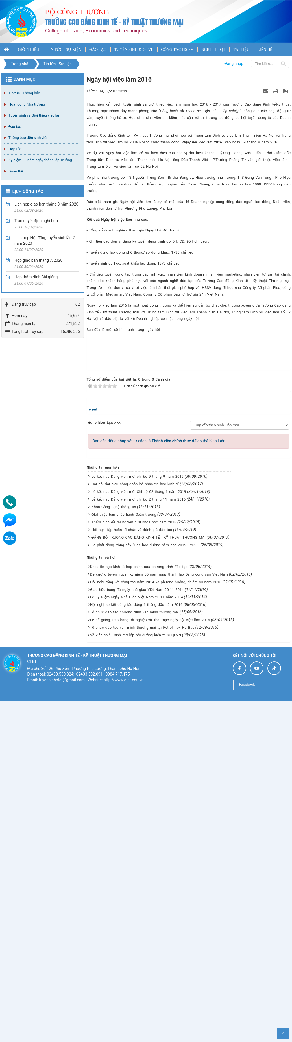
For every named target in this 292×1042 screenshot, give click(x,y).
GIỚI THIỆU (28, 49)
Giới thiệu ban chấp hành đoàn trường (123, 849)
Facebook (247, 1019)
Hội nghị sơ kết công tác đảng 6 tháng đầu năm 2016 (136, 939)
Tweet (92, 744)
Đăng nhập (234, 63)
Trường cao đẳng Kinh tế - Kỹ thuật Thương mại (114, 22)
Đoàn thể (15, 171)
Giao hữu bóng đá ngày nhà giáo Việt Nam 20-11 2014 (137, 924)
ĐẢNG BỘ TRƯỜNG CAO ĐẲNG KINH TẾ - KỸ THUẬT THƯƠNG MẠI (148, 872)
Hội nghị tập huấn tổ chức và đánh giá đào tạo (131, 864)
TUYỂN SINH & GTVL (133, 49)
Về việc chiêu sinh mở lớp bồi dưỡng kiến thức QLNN (135, 969)
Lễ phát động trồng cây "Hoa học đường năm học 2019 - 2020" (145, 879)
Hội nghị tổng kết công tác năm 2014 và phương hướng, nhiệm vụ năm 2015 (155, 916)
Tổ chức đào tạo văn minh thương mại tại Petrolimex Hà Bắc (142, 962)
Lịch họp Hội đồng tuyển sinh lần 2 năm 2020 (44, 240)
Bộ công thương (77, 12)
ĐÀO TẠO (97, 49)
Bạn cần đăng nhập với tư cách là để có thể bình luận (159, 775)
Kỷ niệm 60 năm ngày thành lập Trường (40, 160)
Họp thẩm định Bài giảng (36, 277)
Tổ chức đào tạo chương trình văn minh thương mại (134, 947)
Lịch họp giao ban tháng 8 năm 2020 (46, 204)
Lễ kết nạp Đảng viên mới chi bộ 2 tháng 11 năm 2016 (138, 834)
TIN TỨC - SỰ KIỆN (64, 49)
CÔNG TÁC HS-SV (177, 49)
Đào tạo (14, 126)
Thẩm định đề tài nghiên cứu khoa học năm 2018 (133, 857)
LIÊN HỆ (265, 49)
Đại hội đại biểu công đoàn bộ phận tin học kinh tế (135, 818)
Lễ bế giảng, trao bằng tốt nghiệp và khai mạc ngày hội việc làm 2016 (150, 954)
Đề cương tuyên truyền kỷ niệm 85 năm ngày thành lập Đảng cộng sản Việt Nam (159, 908)
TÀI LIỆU (241, 49)
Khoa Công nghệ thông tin (113, 841)
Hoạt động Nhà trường (26, 104)
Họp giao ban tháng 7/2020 (38, 260)
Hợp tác (14, 149)
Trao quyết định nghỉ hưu (36, 221)
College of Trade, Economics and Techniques (96, 31)
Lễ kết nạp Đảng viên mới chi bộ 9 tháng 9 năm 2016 (137, 811)
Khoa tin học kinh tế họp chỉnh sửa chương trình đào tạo (139, 901)
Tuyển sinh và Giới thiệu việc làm (34, 115)
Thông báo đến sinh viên (28, 138)
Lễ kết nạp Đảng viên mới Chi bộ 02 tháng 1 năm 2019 (138, 826)
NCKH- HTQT (213, 49)
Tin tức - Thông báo (24, 93)
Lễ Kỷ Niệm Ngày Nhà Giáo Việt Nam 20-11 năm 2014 (136, 931)
